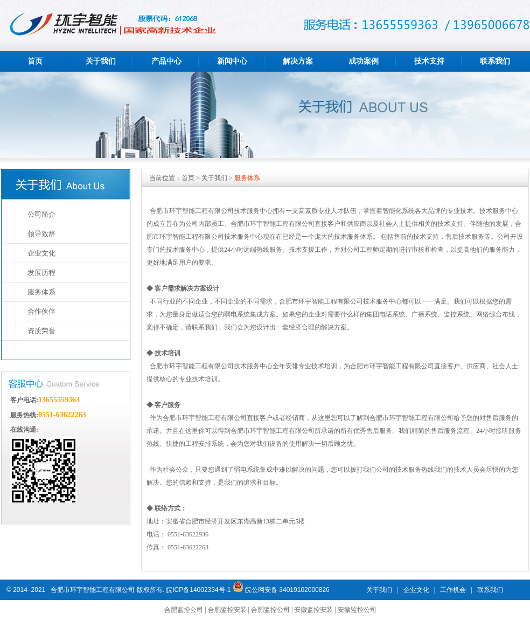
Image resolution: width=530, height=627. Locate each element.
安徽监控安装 (313, 610)
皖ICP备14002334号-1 (198, 590)
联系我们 (495, 61)
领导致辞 (41, 234)
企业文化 (41, 253)
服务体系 (41, 292)
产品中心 (166, 61)
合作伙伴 (41, 311)
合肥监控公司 (183, 610)
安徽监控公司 (357, 610)
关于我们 (101, 61)
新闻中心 (232, 61)
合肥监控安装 (227, 610)
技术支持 (429, 61)
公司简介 (41, 214)
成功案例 (363, 61)
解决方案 (298, 61)
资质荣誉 (41, 331)
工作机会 (453, 590)
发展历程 (41, 272)
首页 (35, 61)
